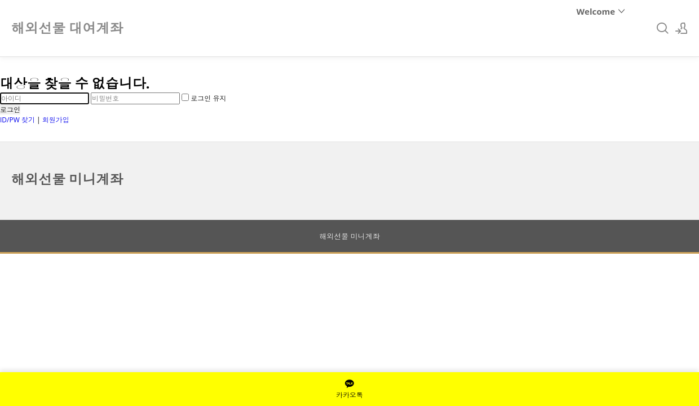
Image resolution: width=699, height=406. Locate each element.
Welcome (601, 11)
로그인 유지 (204, 98)
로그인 (10, 109)
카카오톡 (349, 389)
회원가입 (55, 120)
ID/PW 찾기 (17, 120)
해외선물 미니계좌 (67, 179)
